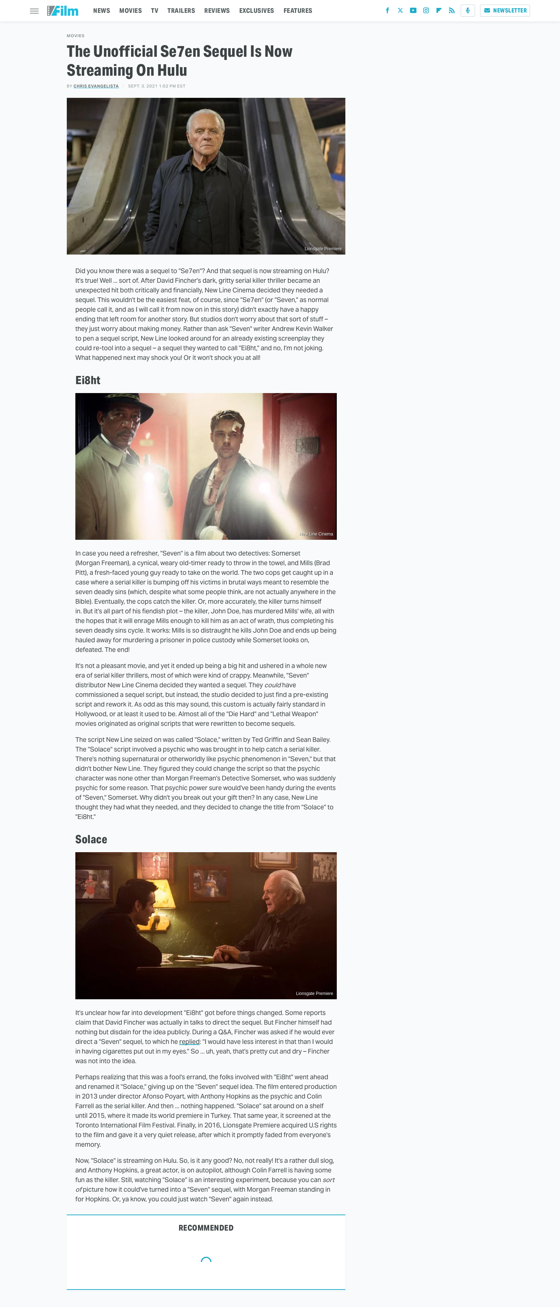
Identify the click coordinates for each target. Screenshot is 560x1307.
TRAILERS (181, 10)
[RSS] (452, 12)
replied (189, 1041)
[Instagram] (426, 12)
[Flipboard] (439, 12)
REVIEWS (217, 10)
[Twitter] (400, 12)
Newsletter (505, 10)
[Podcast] (468, 11)
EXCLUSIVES (256, 10)
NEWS (101, 10)
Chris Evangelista (96, 86)
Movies (76, 36)
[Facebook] (387, 12)
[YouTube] (413, 12)
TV (154, 10)
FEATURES (298, 10)
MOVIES (130, 10)
